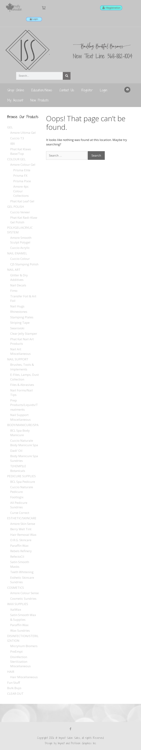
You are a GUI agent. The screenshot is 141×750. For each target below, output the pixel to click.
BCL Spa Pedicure (22, 482)
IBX (12, 143)
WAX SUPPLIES (17, 604)
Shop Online (15, 90)
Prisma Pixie (22, 181)
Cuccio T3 (17, 138)
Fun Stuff (13, 683)
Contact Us (66, 90)
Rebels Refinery (21, 551)
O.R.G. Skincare (20, 540)
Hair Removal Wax (23, 535)
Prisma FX (20, 175)
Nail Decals (18, 285)
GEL (10, 127)
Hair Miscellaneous (24, 677)
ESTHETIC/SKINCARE (21, 518)
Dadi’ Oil (16, 451)
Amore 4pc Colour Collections (21, 191)
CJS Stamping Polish (24, 264)
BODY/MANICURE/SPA (23, 425)
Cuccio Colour (20, 259)
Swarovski (17, 328)
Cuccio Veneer (20, 212)
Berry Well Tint (20, 529)
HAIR (10, 672)
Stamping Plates (21, 317)
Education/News (41, 90)
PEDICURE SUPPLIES (21, 476)
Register (87, 90)
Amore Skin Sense (22, 524)
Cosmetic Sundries (23, 598)
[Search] (66, 76)
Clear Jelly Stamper (23, 333)
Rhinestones (18, 312)
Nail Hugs (17, 306)
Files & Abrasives (22, 385)
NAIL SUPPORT (17, 359)
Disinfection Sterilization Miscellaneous (20, 661)
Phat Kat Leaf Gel (22, 201)
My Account (15, 100)
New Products (39, 100)
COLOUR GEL (16, 159)
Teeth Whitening (22, 572)
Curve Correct (19, 513)
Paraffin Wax (19, 546)
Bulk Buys (14, 688)
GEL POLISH (15, 207)
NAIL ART (13, 270)
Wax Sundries (20, 630)
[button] (127, 90)
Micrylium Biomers (23, 646)
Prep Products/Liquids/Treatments (24, 405)
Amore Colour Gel (22, 164)
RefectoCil (17, 556)
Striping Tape (20, 323)
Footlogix (17, 497)
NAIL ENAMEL (17, 253)
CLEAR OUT (15, 693)
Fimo (13, 291)
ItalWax (15, 609)
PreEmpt (16, 651)
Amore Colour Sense (24, 593)
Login (103, 90)
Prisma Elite (21, 170)
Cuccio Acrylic (20, 248)
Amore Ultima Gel (23, 133)
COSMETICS (15, 588)
